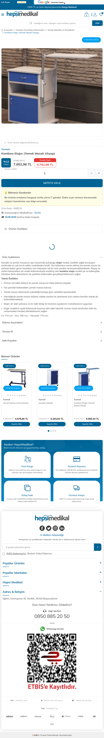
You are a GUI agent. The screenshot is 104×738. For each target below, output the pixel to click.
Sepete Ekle (52, 183)
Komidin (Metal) (45, 403)
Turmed (5, 149)
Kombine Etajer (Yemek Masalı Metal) (84, 404)
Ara (97, 23)
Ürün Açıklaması (52, 257)
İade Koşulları (52, 340)
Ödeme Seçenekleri (52, 322)
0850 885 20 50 (52, 616)
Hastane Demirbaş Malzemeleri (30, 30)
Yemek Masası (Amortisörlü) (15, 403)
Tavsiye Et (52, 331)
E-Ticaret (42, 735)
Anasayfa (7, 30)
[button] (48, 431)
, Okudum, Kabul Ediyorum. (27, 553)
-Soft (35, 735)
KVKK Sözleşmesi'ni (16, 553)
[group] (52, 86)
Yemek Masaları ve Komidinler (61, 30)
